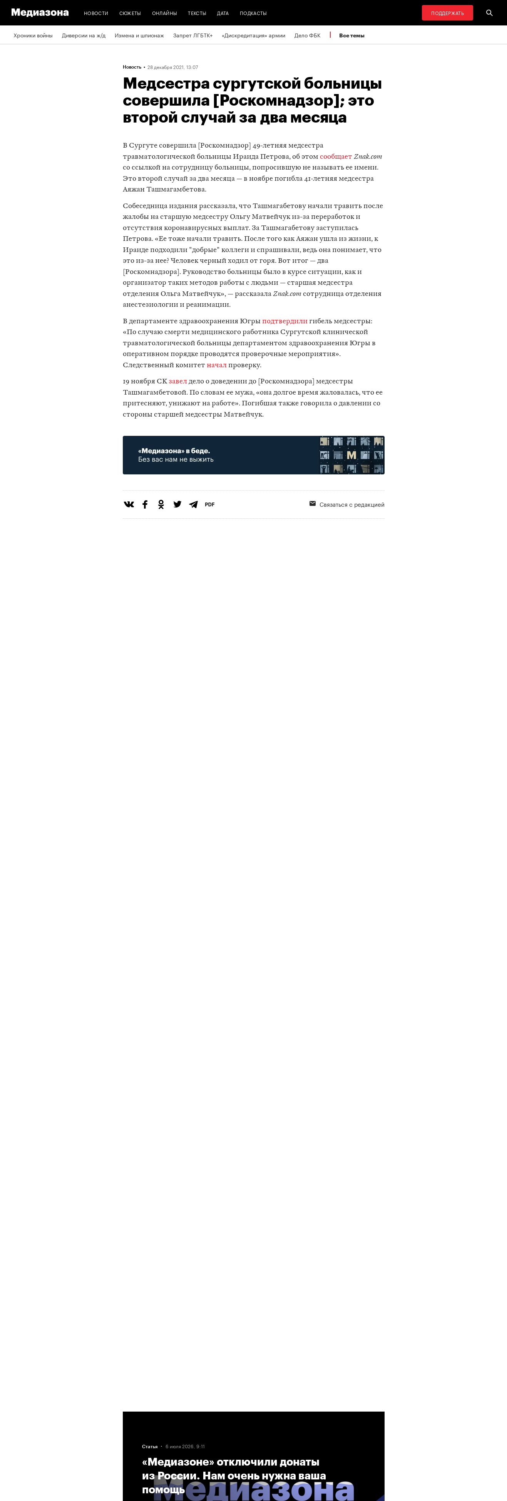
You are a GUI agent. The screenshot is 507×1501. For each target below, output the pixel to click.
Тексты (197, 12)
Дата (223, 12)
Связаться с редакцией (347, 503)
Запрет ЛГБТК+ (193, 34)
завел (178, 381)
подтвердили (285, 321)
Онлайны (164, 12)
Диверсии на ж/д (83, 34)
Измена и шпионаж (139, 34)
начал (217, 365)
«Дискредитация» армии (253, 34)
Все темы (352, 35)
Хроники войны (33, 34)
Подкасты (253, 12)
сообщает (336, 157)
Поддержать (447, 12)
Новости (96, 12)
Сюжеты (130, 12)
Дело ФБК (307, 34)
